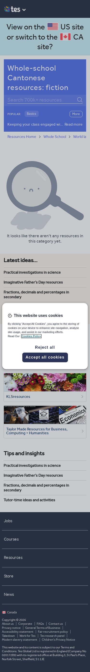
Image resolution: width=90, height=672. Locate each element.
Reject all (45, 347)
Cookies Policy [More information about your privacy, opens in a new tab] (31, 336)
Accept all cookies (44, 357)
